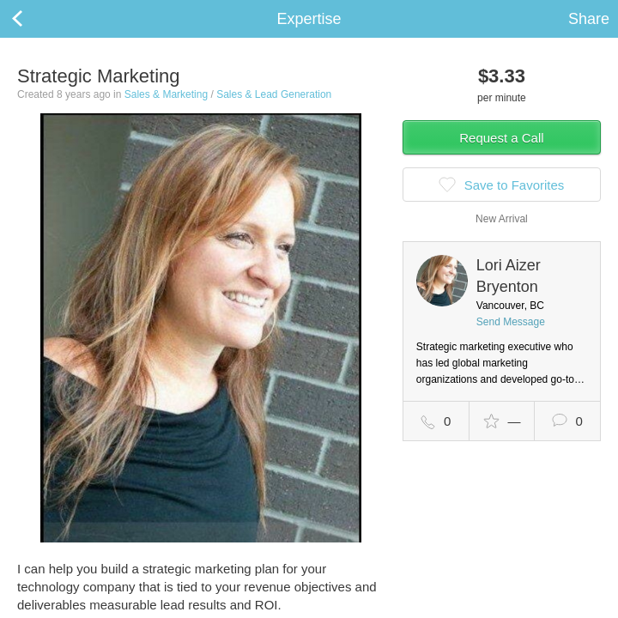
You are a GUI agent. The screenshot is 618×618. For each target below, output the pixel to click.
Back (34, 19)
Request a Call (501, 137)
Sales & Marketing (166, 94)
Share (588, 18)
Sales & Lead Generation (273, 94)
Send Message (510, 322)
